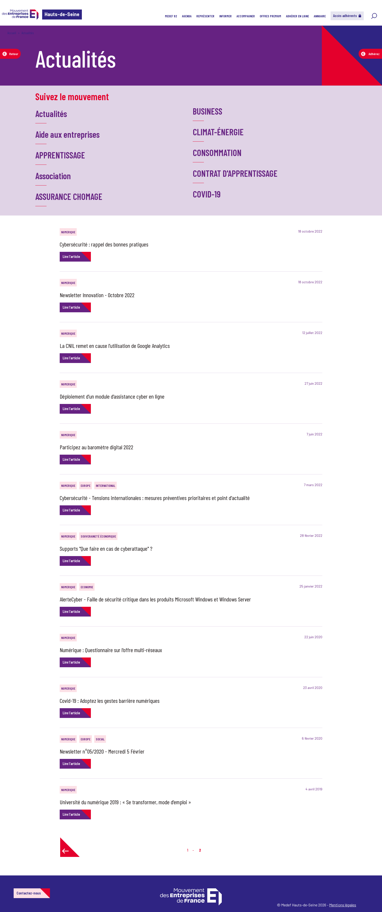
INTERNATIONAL (105, 485)
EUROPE (85, 485)
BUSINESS (207, 111)
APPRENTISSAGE (60, 155)
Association (53, 175)
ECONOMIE (87, 587)
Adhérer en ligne (297, 16)
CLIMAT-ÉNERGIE (218, 132)
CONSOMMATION (217, 152)
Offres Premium (270, 16)
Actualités (51, 113)
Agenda (186, 16)
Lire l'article (71, 256)
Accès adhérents (347, 15)
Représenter (205, 16)
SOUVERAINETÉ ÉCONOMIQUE (98, 536)
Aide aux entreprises (67, 134)
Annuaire (320, 16)
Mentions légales (342, 904)
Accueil (11, 33)
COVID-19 (206, 194)
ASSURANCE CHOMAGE (68, 196)
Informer (225, 16)
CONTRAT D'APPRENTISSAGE (235, 173)
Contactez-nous (29, 893)
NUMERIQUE (68, 232)
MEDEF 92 (171, 16)
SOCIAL (100, 739)
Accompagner (246, 16)
